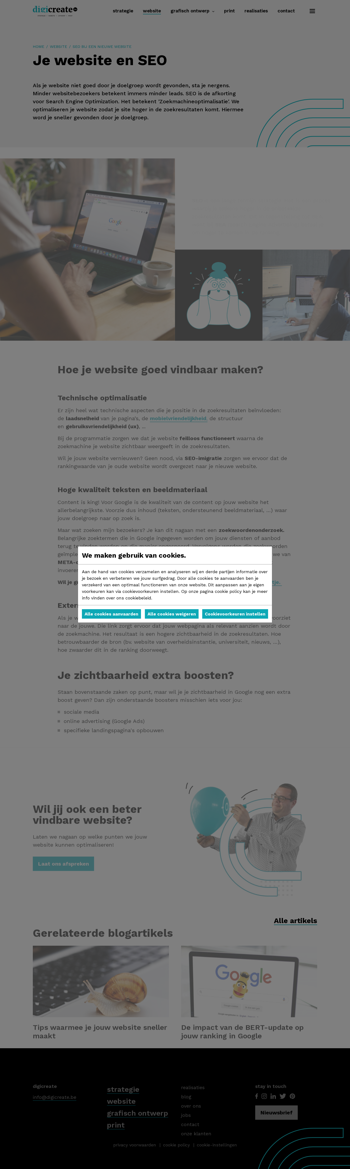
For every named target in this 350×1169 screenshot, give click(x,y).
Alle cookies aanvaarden (111, 613)
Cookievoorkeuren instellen (235, 613)
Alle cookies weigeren (172, 613)
